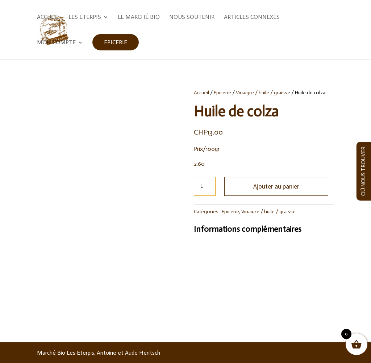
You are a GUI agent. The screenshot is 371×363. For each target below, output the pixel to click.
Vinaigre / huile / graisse (263, 93)
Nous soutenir (191, 17)
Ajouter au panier (276, 186)
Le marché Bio (139, 17)
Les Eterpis (84, 17)
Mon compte (56, 43)
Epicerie (115, 42)
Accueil (48, 17)
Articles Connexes (252, 17)
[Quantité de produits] (205, 186)
